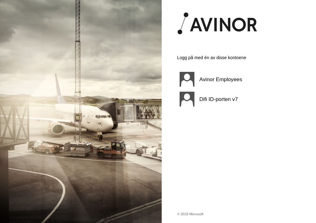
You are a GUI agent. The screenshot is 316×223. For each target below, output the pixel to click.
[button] (231, 79)
